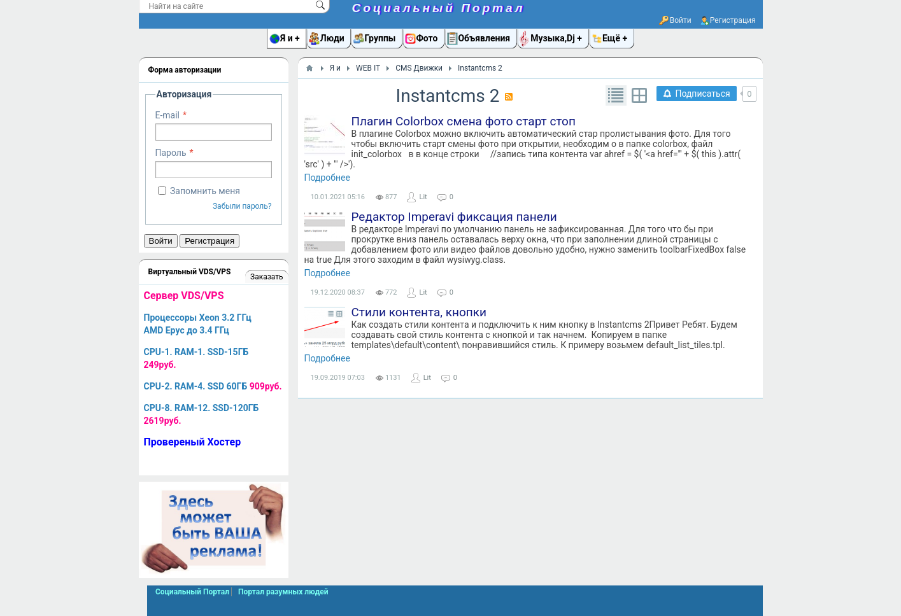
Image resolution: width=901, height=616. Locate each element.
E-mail (167, 115)
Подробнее (327, 177)
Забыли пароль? (242, 206)
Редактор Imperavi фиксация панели (454, 216)
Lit (423, 197)
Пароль (171, 153)
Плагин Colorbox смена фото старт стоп (463, 121)
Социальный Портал (438, 8)
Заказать (266, 276)
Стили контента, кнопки (418, 312)
